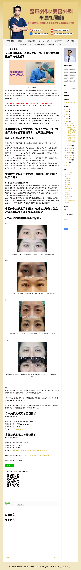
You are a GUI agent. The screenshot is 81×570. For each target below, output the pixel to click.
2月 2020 (69, 157)
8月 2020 (69, 125)
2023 (67, 114)
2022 (67, 116)
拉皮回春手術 (70, 41)
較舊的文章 (56, 557)
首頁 (60, 44)
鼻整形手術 (23, 44)
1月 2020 (69, 160)
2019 (67, 162)
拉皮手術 (67, 182)
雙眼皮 (67, 198)
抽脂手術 (49, 41)
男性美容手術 (59, 41)
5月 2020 (69, 150)
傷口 (30, 44)
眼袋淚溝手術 (10, 41)
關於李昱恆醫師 (40, 44)
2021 (67, 118)
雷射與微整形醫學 (70, 200)
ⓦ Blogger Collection (70, 102)
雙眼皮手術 (21, 41)
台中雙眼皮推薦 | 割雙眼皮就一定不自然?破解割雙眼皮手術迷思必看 (71, 130)
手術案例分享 (52, 44)
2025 (67, 109)
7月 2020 (69, 145)
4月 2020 (69, 153)
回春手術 (67, 178)
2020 (67, 121)
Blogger (69, 567)
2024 (67, 111)
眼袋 (66, 192)
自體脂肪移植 (31, 41)
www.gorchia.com (18, 429)
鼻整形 (67, 203)
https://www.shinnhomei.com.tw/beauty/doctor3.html (30, 450)
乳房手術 (41, 41)
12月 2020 (70, 123)
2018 (67, 165)
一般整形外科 (68, 172)
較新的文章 (9, 557)
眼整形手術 (68, 190)
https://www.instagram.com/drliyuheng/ (36, 455)
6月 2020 (69, 148)
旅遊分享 (67, 184)
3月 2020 (69, 155)
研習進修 (67, 194)
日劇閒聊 (67, 186)
